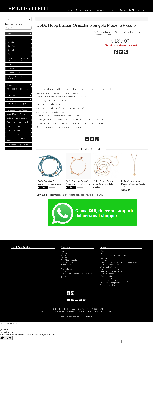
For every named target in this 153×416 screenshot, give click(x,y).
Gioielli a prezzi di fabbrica (16, 118)
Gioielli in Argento (13, 126)
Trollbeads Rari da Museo (16, 110)
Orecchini (11, 68)
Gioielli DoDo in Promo (15, 114)
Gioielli (38, 19)
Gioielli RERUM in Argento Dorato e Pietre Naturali (16, 104)
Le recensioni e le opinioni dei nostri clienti (77, 273)
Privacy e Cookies (68, 262)
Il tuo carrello (126, 9)
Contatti (142, 9)
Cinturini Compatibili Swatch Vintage (17, 139)
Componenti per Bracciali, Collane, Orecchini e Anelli (17, 59)
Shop (78, 9)
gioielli (91, 194)
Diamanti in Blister (14, 72)
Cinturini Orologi (12, 134)
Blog (62, 278)
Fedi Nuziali (11, 95)
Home (69, 9)
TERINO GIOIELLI (26, 8)
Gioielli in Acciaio (13, 130)
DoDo (102, 194)
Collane (10, 54)
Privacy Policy (66, 269)
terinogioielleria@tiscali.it (102, 311)
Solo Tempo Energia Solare (17, 145)
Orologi (9, 85)
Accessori (10, 99)
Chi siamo (64, 258)
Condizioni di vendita (69, 260)
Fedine (10, 64)
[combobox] (18, 28)
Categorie (65, 253)
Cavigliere (11, 46)
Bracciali (10, 42)
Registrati (100, 9)
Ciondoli (10, 50)
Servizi (88, 9)
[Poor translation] (9, 338)
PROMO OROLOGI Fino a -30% (17, 90)
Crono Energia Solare (15, 149)
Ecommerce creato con (76, 316)
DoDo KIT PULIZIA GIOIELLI (15, 78)
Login (112, 9)
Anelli (9, 38)
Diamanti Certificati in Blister (18, 122)
